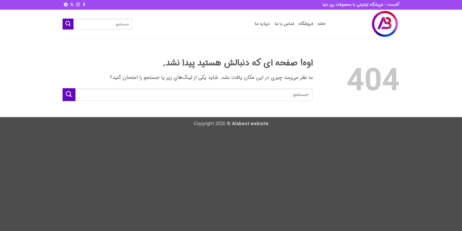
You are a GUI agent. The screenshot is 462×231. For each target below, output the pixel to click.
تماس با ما (284, 24)
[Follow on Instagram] (78, 5)
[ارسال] (68, 24)
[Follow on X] (72, 5)
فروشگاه (305, 24)
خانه (322, 24)
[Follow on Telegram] (66, 5)
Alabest (240, 124)
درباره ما (262, 24)
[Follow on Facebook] (84, 5)
